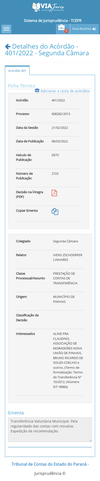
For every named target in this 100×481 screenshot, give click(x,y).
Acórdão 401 (17, 70)
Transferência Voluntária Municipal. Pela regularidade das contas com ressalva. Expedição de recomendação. (50, 429)
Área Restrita (81, 29)
